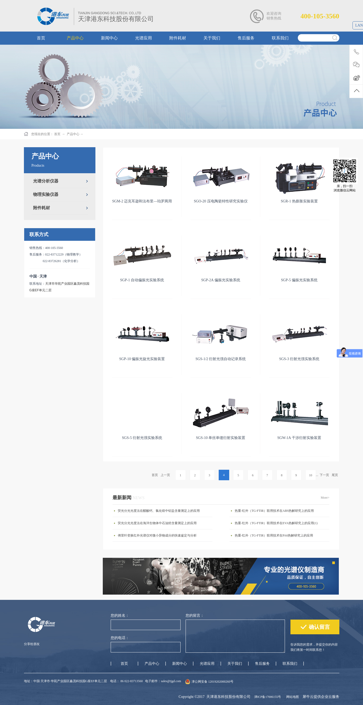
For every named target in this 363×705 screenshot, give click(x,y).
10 (310, 475)
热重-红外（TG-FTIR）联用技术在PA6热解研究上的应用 (274, 535)
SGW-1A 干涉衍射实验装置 (299, 438)
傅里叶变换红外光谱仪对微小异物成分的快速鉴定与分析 (157, 535)
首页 (155, 475)
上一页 (165, 475)
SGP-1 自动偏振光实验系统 (142, 280)
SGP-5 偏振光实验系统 (299, 280)
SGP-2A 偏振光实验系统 (220, 280)
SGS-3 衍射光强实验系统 (299, 359)
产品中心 (73, 134)
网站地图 (292, 697)
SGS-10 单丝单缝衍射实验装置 (221, 438)
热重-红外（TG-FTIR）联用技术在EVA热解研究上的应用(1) (276, 523)
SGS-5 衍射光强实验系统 (142, 438)
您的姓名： (120, 615)
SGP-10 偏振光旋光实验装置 (142, 359)
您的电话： (120, 638)
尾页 (335, 475)
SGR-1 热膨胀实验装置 (299, 201)
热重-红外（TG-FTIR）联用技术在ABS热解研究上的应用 (274, 511)
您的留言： (195, 615)
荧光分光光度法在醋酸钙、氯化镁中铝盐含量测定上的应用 (159, 511)
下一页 (324, 475)
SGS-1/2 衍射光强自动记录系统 (221, 359)
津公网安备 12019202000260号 (212, 681)
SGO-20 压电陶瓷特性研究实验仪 (220, 201)
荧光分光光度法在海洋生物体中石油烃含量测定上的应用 (157, 523)
